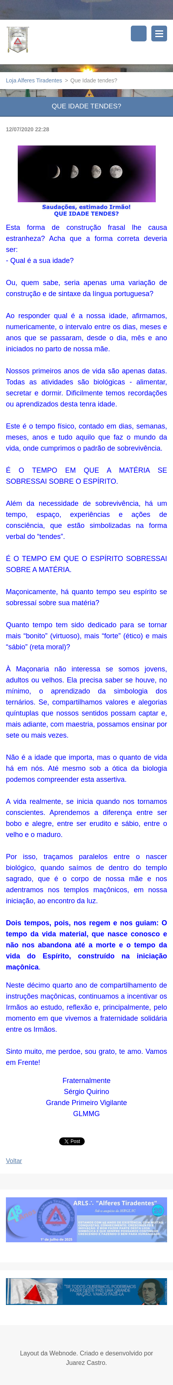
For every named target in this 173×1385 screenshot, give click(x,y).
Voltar (14, 1161)
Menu (159, 33)
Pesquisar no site (139, 33)
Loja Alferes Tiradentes (34, 80)
